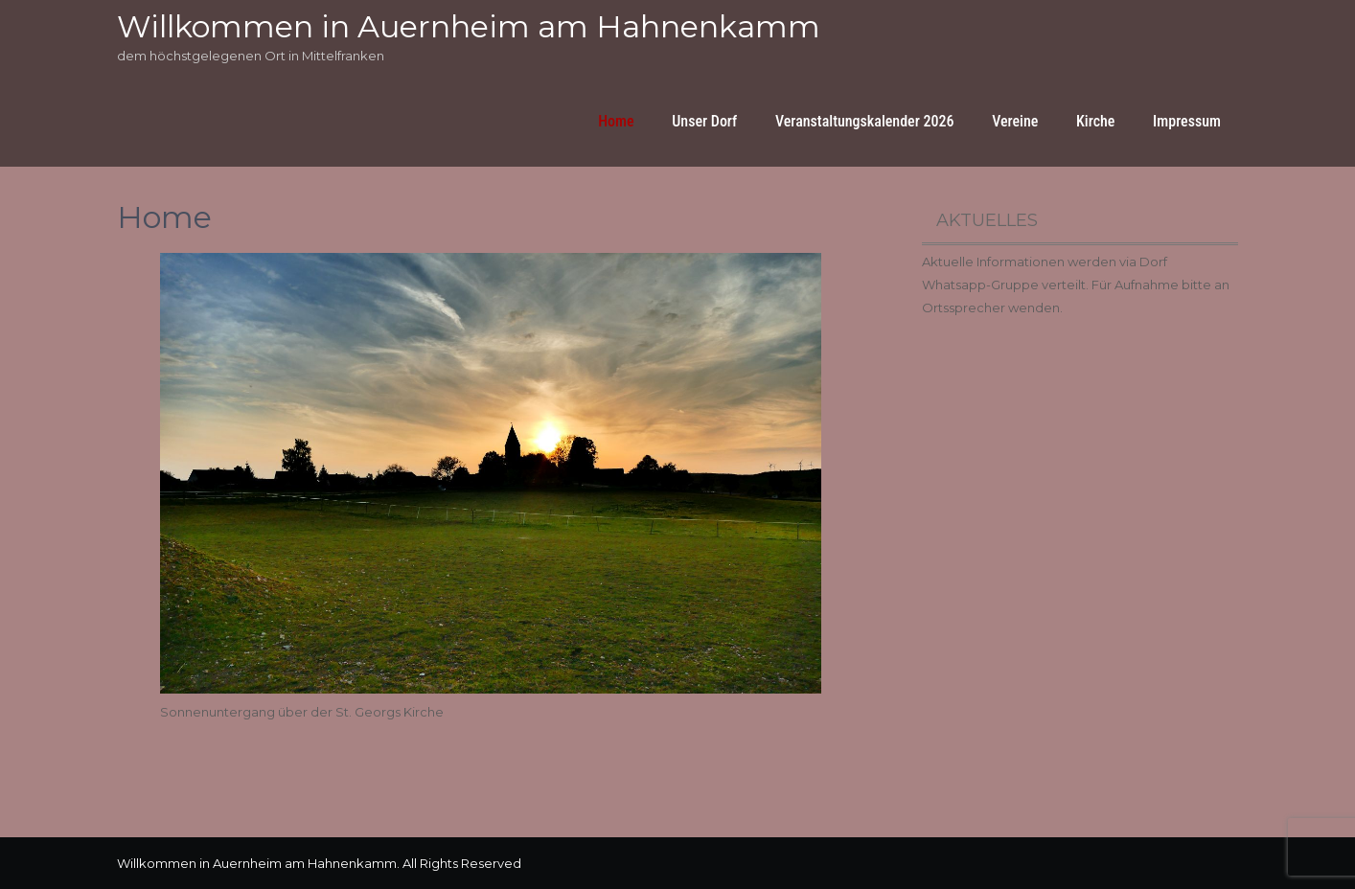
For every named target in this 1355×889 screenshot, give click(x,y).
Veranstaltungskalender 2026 (864, 121)
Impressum (1187, 121)
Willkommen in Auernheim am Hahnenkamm (468, 26)
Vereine (1015, 121)
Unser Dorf (704, 121)
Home (615, 121)
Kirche (1095, 121)
